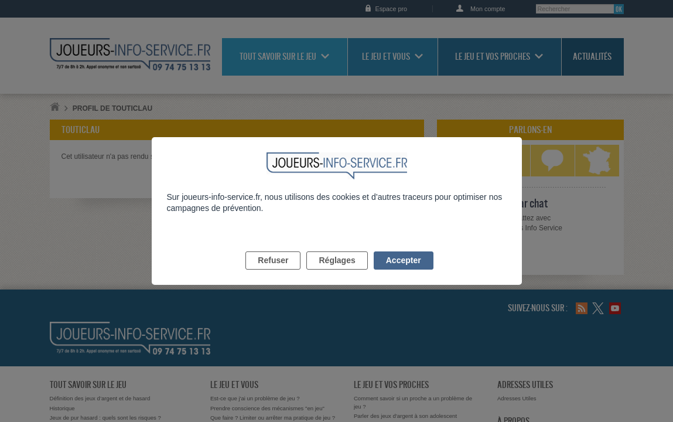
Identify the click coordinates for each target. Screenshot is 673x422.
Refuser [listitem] (273, 273)
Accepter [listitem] (403, 273)
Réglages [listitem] (337, 273)
